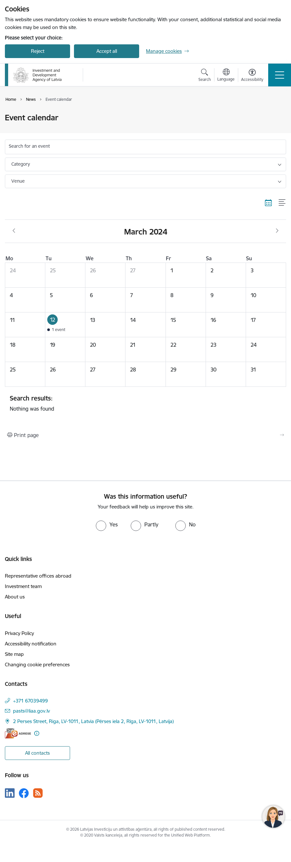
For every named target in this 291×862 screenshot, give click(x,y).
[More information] (36, 733)
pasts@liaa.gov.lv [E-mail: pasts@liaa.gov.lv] (31, 711)
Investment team (23, 586)
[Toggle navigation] (279, 75)
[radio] (107, 524)
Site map (14, 654)
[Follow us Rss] (38, 793)
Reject (37, 51)
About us (15, 597)
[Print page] (145, 435)
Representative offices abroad (38, 576)
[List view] (282, 203)
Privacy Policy (19, 633)
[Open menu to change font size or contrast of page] (252, 76)
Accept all (106, 51)
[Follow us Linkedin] (10, 793)
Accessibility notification (30, 644)
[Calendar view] (268, 203)
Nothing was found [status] (145, 403)
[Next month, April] (277, 231)
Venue (18, 181)
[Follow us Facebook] (24, 793)
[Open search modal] (204, 76)
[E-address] (18, 733)
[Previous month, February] (14, 231)
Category (20, 164)
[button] (65, 324)
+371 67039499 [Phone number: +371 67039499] (30, 701)
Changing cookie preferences (37, 664)
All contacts (37, 753)
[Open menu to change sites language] (226, 75)
